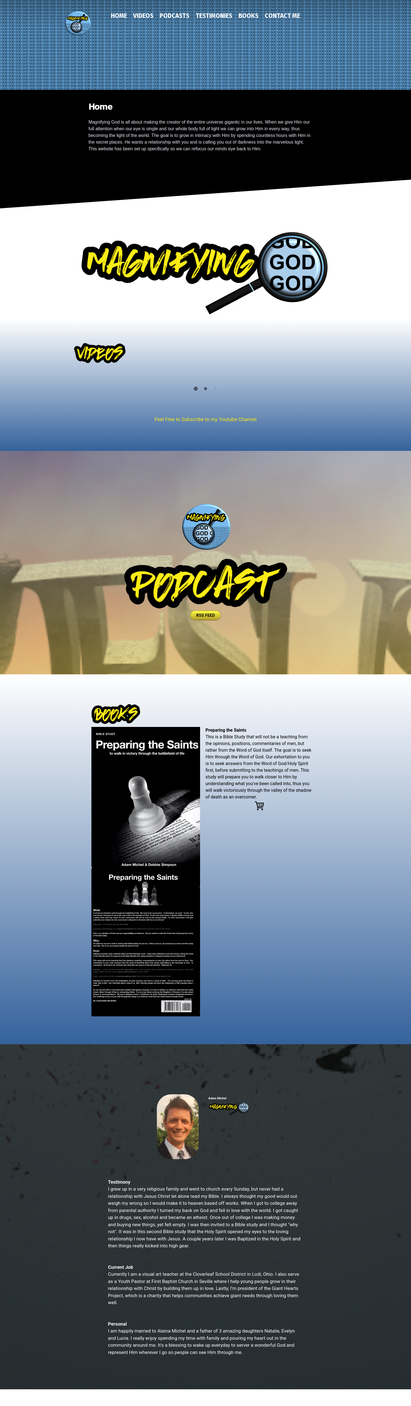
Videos (143, 15)
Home (119, 15)
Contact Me (282, 15)
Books (249, 15)
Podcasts (174, 15)
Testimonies (214, 15)
